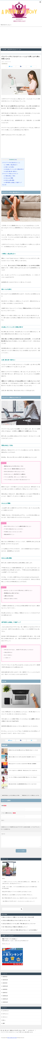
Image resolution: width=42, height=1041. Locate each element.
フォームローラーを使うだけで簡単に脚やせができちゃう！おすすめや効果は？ (20, 930)
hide (15, 159)
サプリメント (5, 1013)
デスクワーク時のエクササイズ (10, 173)
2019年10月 (5, 1002)
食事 (4, 1023)
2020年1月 (5, 992)
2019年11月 (5, 998)
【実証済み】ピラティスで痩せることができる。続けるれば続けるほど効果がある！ (31, 795)
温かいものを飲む (9, 167)
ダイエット (5, 1017)
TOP (13, 1030)
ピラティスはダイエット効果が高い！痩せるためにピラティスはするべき (23, 770)
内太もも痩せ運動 (9, 180)
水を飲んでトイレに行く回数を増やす (14, 169)
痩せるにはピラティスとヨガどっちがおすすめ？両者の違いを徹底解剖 (22, 763)
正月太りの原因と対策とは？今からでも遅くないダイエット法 (16, 920)
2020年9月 (5, 989)
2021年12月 (5, 979)
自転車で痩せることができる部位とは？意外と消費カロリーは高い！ (11, 795)
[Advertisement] (21, 36)
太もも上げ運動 (8, 178)
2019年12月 (5, 995)
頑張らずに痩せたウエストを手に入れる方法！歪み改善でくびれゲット (22, 756)
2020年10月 (5, 986)
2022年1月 (5, 976)
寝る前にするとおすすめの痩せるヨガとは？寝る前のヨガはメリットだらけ (23, 750)
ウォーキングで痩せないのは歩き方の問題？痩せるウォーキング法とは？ (23, 777)
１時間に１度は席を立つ (10, 164)
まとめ (4, 184)
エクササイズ (4, 63)
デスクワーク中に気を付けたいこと (11, 162)
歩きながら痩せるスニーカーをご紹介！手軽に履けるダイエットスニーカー (19, 923)
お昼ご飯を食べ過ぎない (10, 171)
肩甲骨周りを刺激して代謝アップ (13, 182)
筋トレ (4, 1020)
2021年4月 (5, 983)
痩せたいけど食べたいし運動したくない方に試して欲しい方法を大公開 (18, 917)
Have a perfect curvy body (12, 1037)
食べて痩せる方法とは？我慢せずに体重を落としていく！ (15, 926)
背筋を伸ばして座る (9, 175)
